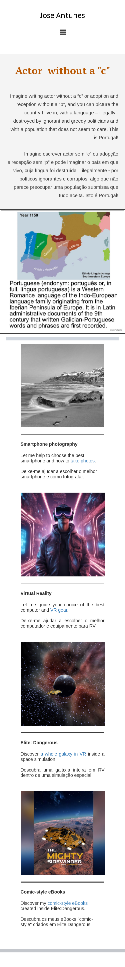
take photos (83, 460)
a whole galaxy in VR (64, 754)
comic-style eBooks (67, 903)
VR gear (58, 610)
